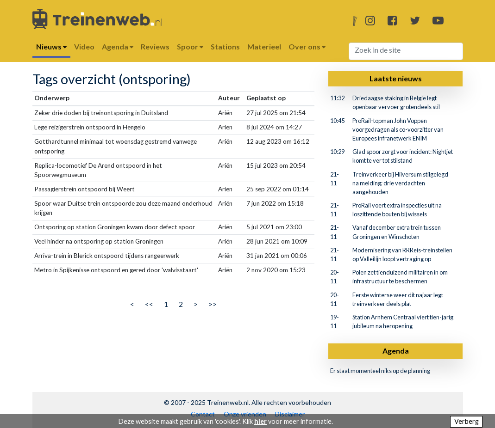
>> (212, 304)
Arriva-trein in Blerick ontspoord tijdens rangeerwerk (106, 255)
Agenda (395, 350)
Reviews (155, 46)
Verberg (466, 421)
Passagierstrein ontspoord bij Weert (84, 189)
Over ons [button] (307, 46)
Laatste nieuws (396, 78)
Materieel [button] (264, 46)
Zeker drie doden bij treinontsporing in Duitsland (101, 112)
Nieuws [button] (51, 46)
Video (84, 46)
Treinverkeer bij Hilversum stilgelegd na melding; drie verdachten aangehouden (400, 183)
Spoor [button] (190, 46)
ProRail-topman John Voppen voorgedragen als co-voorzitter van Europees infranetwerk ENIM (398, 129)
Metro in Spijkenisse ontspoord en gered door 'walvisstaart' (116, 270)
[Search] (406, 51)
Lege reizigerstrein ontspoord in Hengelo (89, 127)
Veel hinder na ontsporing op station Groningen (98, 241)
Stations (225, 46)
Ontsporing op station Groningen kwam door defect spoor (114, 227)
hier (260, 421)
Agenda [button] (117, 46)
